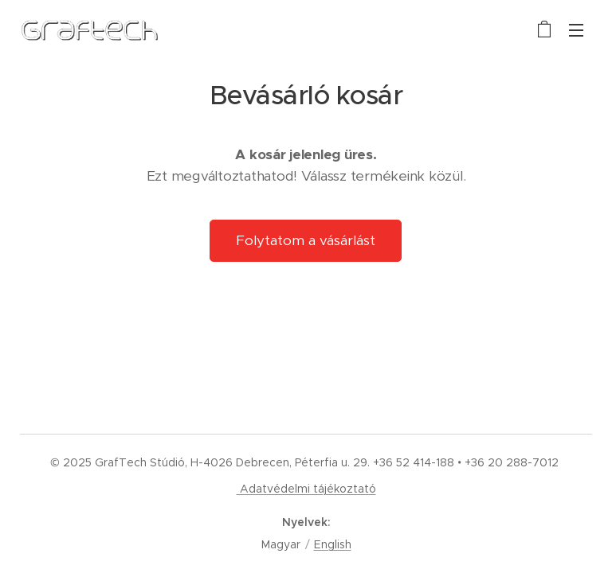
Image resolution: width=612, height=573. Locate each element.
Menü (576, 30)
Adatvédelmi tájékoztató (306, 488)
